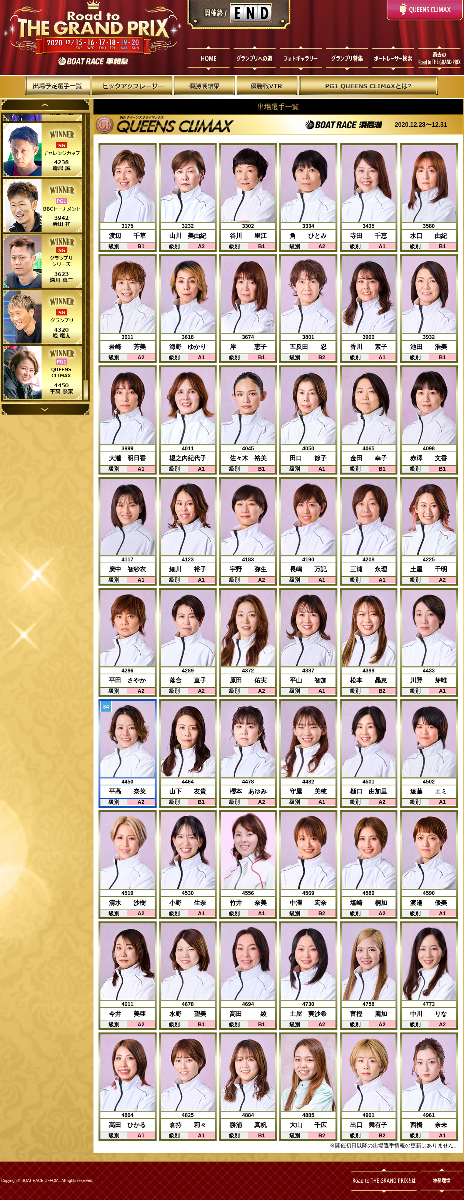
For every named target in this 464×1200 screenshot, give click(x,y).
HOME (207, 58)
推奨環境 (442, 1180)
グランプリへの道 (253, 58)
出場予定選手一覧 (58, 87)
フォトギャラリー (300, 58)
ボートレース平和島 (92, 61)
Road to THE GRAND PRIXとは (386, 1180)
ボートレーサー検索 (394, 58)
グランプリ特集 (347, 58)
